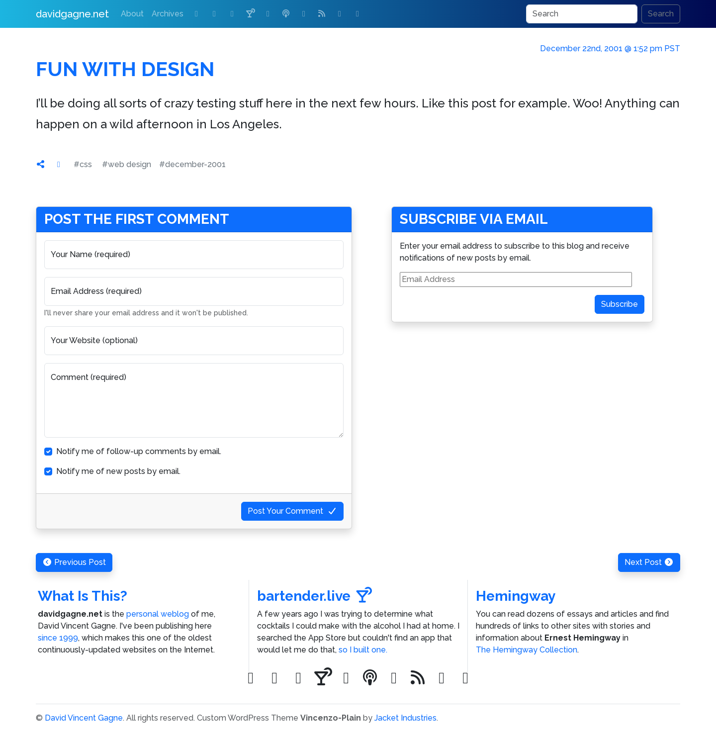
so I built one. (363, 649)
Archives (167, 13)
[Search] (581, 13)
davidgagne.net (72, 14)
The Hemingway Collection (526, 649)
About (132, 13)
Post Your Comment (292, 511)
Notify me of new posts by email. (118, 471)
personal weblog (157, 614)
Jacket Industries (405, 718)
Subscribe (619, 304)
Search (661, 13)
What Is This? (82, 596)
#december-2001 (192, 164)
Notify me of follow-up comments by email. (138, 451)
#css (83, 164)
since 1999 (58, 638)
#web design (126, 164)
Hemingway (515, 596)
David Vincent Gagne (84, 718)
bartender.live (314, 596)
